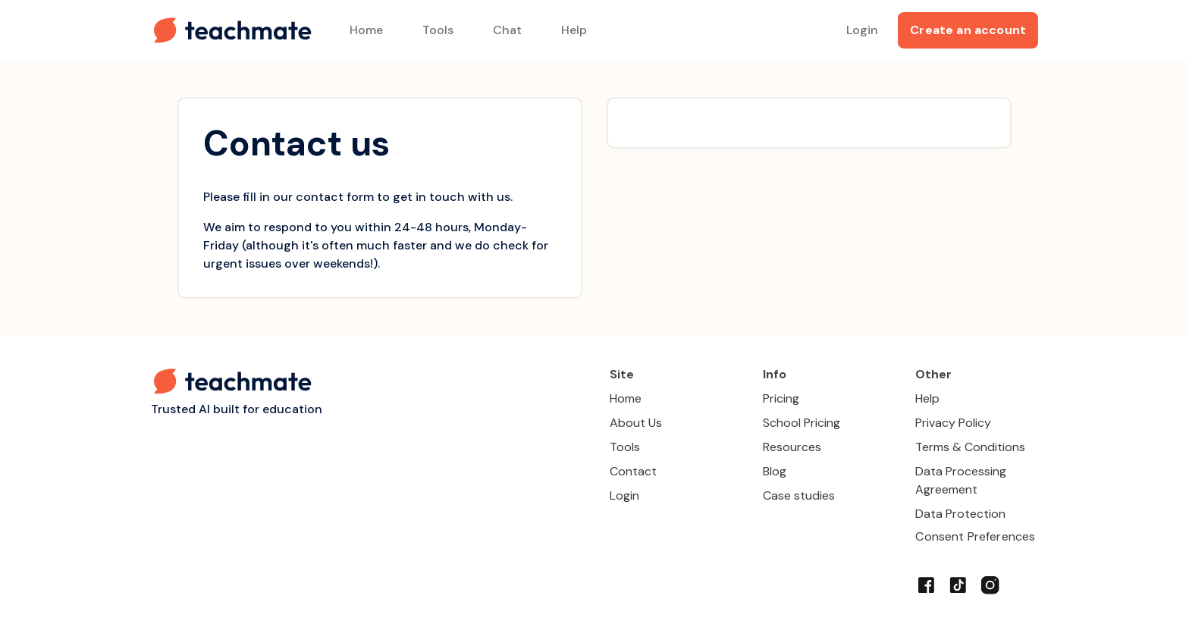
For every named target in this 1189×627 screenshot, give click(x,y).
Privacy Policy (953, 423)
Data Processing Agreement (960, 480)
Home (366, 30)
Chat (507, 30)
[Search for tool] (816, 30)
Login (862, 30)
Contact (633, 471)
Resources (792, 447)
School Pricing (801, 423)
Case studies (799, 495)
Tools (437, 30)
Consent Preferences (975, 536)
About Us (636, 423)
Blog (774, 471)
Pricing (781, 398)
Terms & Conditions (970, 447)
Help (574, 30)
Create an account (968, 30)
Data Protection (960, 514)
